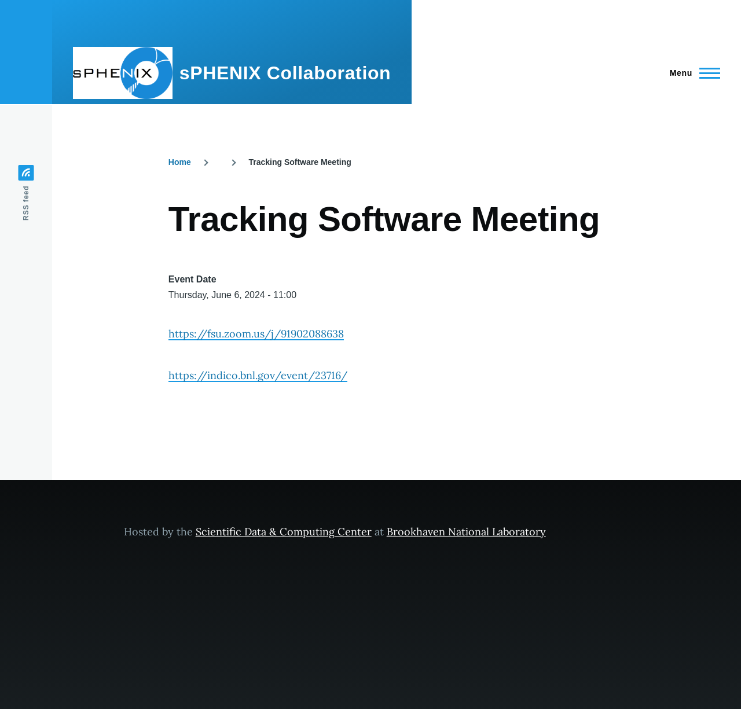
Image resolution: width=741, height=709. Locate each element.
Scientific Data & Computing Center (284, 531)
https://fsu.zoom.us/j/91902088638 (256, 333)
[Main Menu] (691, 73)
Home (179, 162)
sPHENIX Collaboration (285, 73)
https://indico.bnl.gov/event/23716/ (257, 375)
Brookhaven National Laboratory (466, 531)
